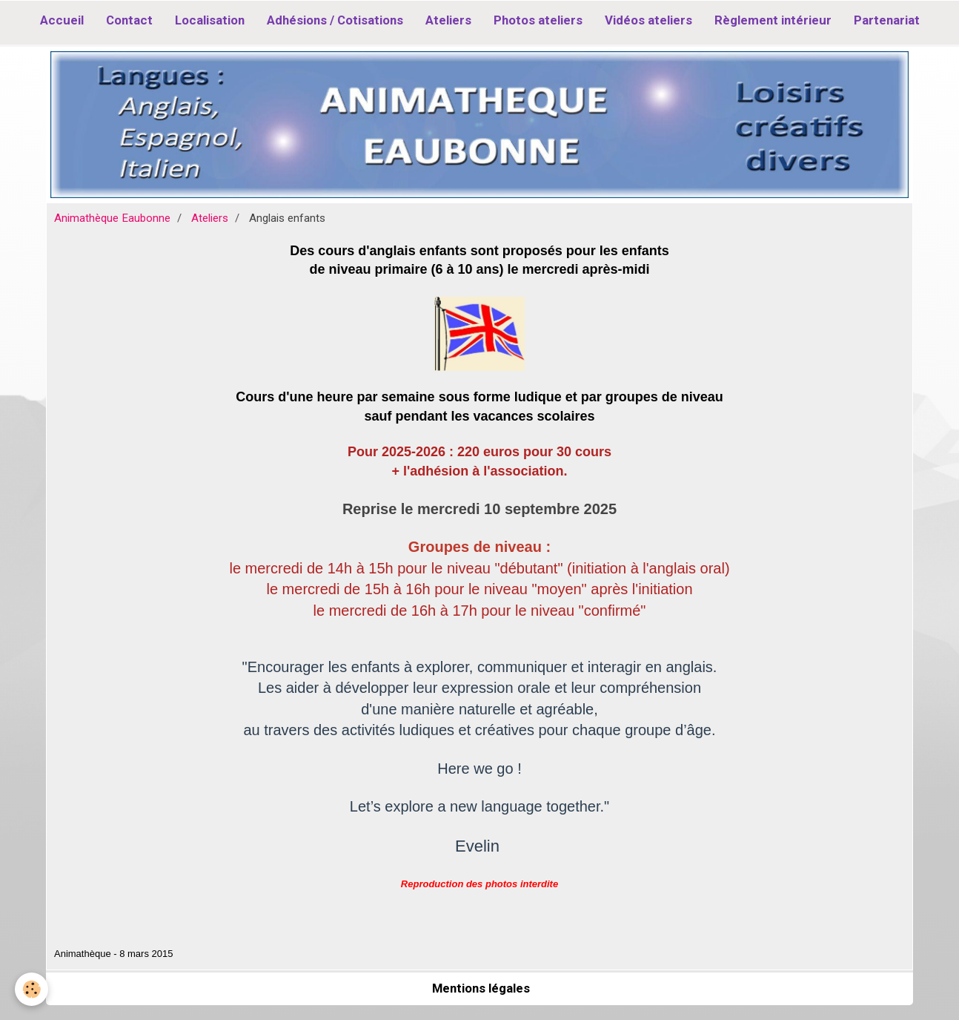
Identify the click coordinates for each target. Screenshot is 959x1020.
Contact (129, 20)
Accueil (62, 20)
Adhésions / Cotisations (335, 20)
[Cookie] (31, 989)
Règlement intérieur (773, 20)
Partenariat (887, 20)
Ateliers (448, 20)
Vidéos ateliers (648, 20)
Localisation (210, 20)
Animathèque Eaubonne (112, 218)
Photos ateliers (538, 20)
